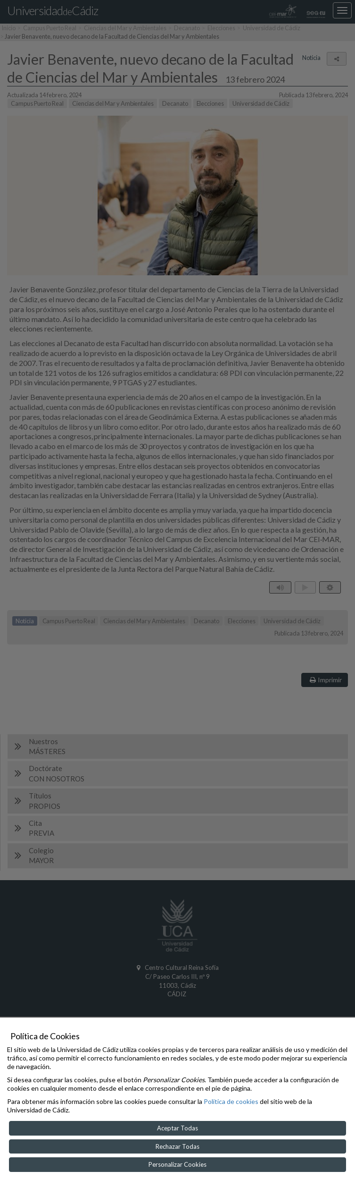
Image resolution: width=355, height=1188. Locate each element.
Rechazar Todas (177, 1146)
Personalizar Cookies (177, 1164)
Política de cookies (231, 1101)
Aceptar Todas (177, 1128)
